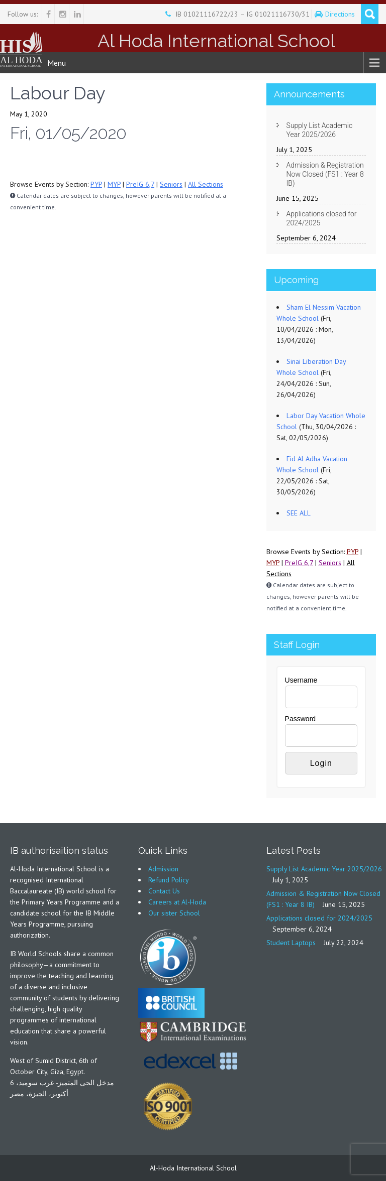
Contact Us (164, 890)
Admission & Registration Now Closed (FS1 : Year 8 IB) (325, 174)
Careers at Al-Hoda (177, 901)
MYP (114, 184)
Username (301, 680)
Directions (341, 14)
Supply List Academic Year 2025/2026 (319, 130)
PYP (96, 184)
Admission (163, 868)
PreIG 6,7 (140, 184)
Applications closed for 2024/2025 (321, 218)
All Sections (205, 184)
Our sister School (174, 912)
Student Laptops (291, 942)
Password (300, 719)
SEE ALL (298, 512)
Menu (56, 63)
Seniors (171, 184)
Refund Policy (168, 879)
